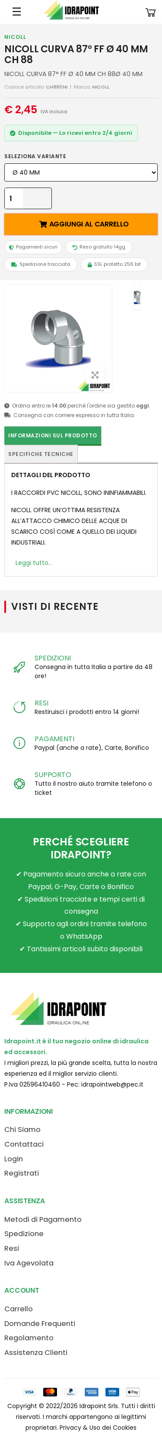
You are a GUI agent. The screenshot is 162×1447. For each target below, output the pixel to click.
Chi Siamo (22, 1130)
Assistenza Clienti (35, 1353)
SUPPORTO (53, 775)
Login (13, 1159)
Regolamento (29, 1338)
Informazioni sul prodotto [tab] (52, 435)
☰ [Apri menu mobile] (17, 11)
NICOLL (15, 37)
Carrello (18, 1309)
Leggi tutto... (34, 562)
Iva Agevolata (29, 1263)
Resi (11, 1248)
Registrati (21, 1173)
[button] (151, 12)
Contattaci (24, 1144)
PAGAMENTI (54, 739)
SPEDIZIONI (52, 658)
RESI (41, 703)
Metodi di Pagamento (43, 1219)
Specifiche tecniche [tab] (40, 454)
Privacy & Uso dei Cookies (98, 1427)
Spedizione (24, 1234)
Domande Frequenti (39, 1324)
